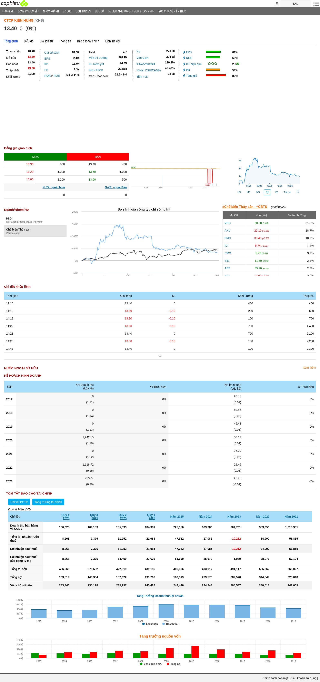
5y (276, 192)
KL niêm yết (96, 64)
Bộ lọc (67, 11)
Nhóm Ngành (51, 11)
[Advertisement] (160, 111)
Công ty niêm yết (28, 11)
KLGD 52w (96, 70)
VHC (228, 223)
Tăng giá (190, 75)
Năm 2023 (234, 516)
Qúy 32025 (94, 516)
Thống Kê (8, 11)
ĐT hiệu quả (192, 64)
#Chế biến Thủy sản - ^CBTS (244, 206)
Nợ (138, 51)
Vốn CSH (143, 57)
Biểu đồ (99, 11)
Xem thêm (309, 367)
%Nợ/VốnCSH (146, 64)
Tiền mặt (142, 76)
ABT (227, 268)
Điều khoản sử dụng (303, 678)
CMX (228, 253)
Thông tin (65, 41)
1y (267, 192)
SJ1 (227, 260)
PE (46, 64)
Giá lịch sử (46, 41)
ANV (228, 230)
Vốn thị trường (98, 57)
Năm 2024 (205, 516)
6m (258, 192)
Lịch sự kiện (113, 41)
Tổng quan (11, 41)
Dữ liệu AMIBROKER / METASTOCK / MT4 (131, 11)
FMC (228, 238)
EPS (47, 58)
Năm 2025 (177, 516)
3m (248, 192)
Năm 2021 (291, 516)
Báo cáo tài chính (88, 41)
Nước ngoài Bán (116, 187)
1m (239, 192)
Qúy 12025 (151, 516)
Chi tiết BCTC (19, 502)
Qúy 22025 (123, 516)
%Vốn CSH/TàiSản (149, 70)
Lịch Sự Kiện (83, 11)
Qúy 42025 (65, 516)
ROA (47, 75)
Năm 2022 (262, 516)
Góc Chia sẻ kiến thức (172, 11)
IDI (226, 245)
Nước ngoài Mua (53, 187)
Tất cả (287, 192)
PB (46, 70)
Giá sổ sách (51, 52)
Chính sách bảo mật (275, 678)
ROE (57, 75)
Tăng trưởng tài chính (48, 502)
